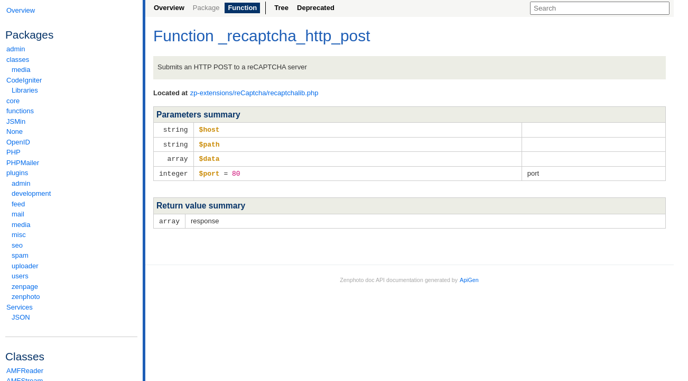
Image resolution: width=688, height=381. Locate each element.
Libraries (25, 90)
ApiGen (469, 277)
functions (20, 111)
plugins (71, 173)
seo (17, 245)
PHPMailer (22, 163)
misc (19, 235)
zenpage (25, 287)
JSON (21, 317)
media (21, 70)
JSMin (15, 121)
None (14, 131)
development (31, 193)
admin (15, 49)
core (13, 101)
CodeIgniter (71, 80)
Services (71, 307)
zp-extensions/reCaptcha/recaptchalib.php (254, 93)
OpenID (18, 142)
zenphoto (74, 297)
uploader (25, 266)
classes (71, 60)
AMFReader (24, 371)
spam (20, 255)
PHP (13, 152)
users (20, 276)
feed (18, 204)
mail (18, 214)
